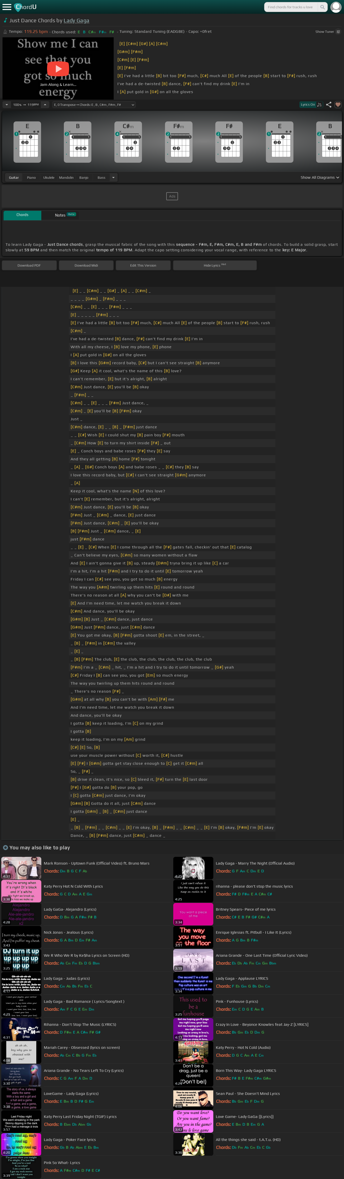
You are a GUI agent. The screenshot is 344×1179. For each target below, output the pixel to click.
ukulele (48, 177)
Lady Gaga (76, 20)
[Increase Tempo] (45, 104)
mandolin (66, 177)
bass (101, 177)
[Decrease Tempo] (7, 104)
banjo (83, 177)
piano (31, 177)
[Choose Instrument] (113, 177)
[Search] (322, 7)
